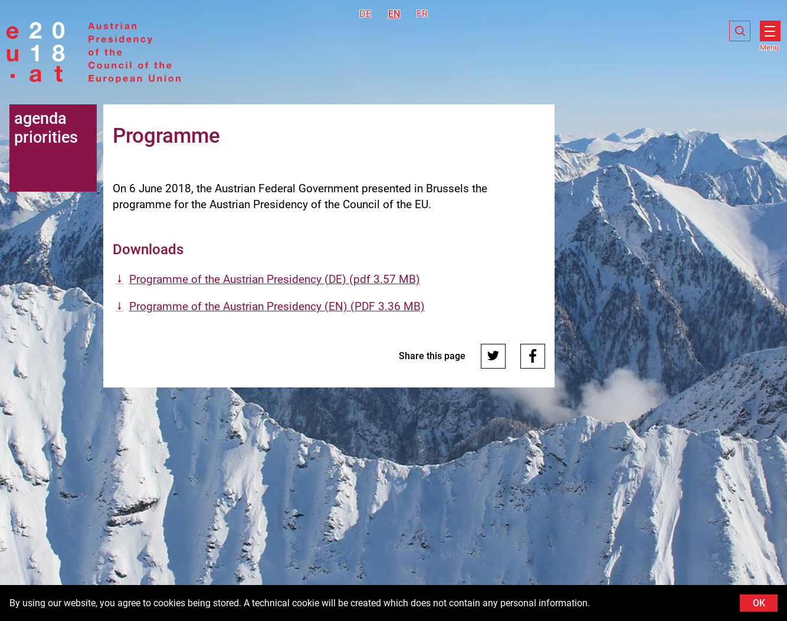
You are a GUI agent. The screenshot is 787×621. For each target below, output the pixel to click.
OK (759, 603)
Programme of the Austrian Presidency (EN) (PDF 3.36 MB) (277, 306)
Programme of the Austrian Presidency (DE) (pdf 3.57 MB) (274, 279)
